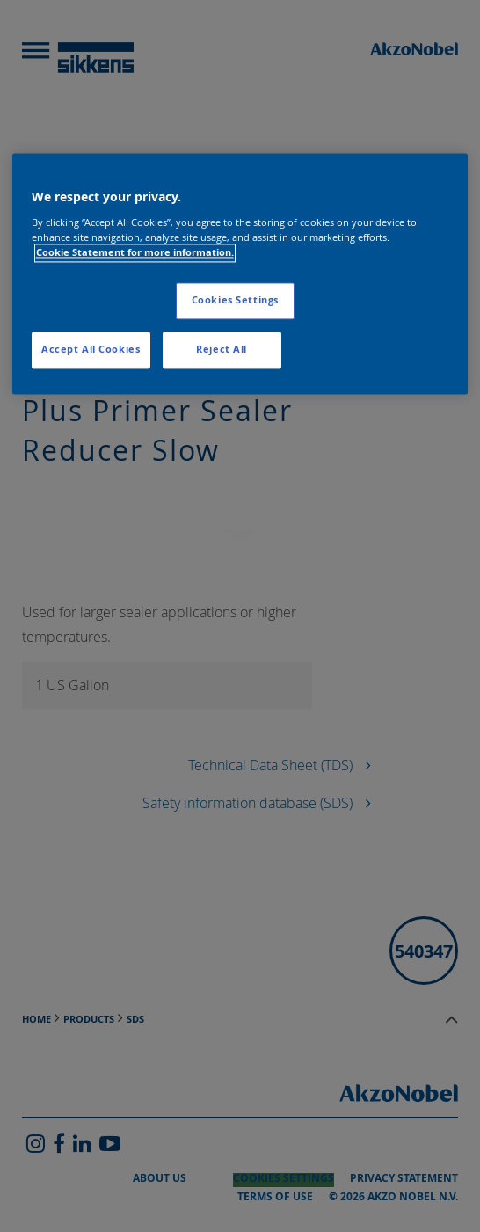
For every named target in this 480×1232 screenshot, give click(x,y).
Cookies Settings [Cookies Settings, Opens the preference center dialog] (235, 300)
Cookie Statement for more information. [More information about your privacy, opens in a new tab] (135, 252)
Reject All (221, 349)
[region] (240, 274)
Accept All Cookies (90, 349)
